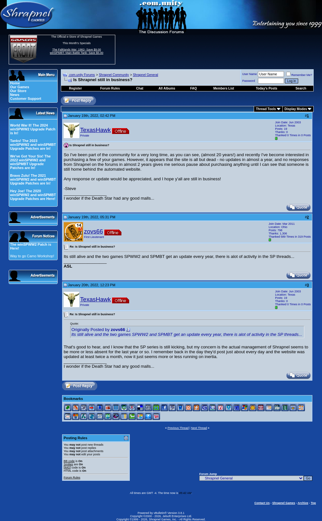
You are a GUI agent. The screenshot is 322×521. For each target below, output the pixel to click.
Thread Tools (266, 109)
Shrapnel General (145, 75)
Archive (303, 503)
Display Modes (296, 109)
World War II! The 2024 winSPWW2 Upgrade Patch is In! (32, 129)
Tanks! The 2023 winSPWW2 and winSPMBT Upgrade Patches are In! (33, 144)
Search (301, 88)
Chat (139, 88)
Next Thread (199, 428)
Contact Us (262, 503)
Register (75, 88)
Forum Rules (72, 477)
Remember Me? (299, 75)
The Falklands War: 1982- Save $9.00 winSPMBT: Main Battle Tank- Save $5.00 (76, 51)
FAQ (193, 88)
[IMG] (67, 467)
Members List (223, 88)
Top (313, 503)
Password (248, 80)
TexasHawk (95, 130)
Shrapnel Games (283, 503)
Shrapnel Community (114, 75)
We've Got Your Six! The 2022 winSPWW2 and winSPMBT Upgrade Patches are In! (30, 162)
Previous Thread (178, 428)
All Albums (166, 88)
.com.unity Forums (81, 75)
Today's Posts (267, 88)
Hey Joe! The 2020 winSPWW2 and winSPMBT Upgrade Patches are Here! (33, 195)
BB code (69, 461)
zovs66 (93, 231)
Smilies (68, 464)
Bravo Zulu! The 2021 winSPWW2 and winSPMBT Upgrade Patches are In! (33, 179)
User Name (249, 74)
